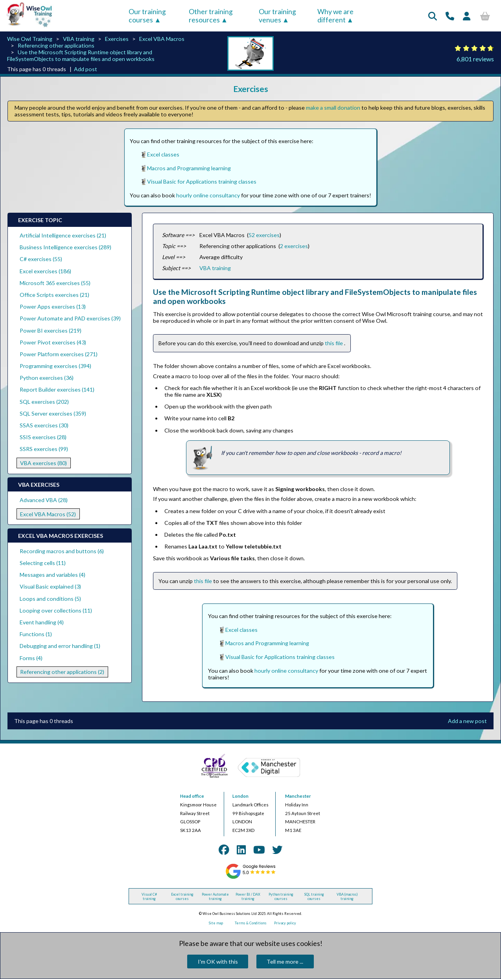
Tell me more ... (285, 961)
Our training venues (277, 15)
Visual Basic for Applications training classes (201, 181)
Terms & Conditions (251, 923)
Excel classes (163, 154)
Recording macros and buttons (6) (62, 551)
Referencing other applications (56, 45)
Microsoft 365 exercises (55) (55, 283)
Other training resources (211, 15)
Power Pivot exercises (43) (53, 342)
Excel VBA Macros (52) (48, 514)
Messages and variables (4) (52, 574)
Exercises (117, 38)
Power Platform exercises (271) (59, 354)
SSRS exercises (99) (44, 448)
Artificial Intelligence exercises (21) (63, 235)
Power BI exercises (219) (50, 330)
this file (334, 343)
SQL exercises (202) (44, 401)
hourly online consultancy (208, 195)
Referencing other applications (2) (62, 671)
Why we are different (335, 15)
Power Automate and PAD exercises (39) (70, 318)
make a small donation (333, 107)
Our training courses (147, 15)
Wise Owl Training (29, 38)
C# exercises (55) (41, 259)
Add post (85, 69)
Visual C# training (149, 896)
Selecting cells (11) (43, 562)
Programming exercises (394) (55, 366)
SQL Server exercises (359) (53, 413)
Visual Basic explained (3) (50, 586)
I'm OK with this (218, 961)
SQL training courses (314, 896)
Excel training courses (182, 896)
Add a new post (467, 721)
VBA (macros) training (347, 896)
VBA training (78, 38)
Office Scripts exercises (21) (54, 294)
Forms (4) (31, 658)
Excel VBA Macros (161, 38)
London (240, 796)
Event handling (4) (42, 622)
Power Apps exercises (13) (53, 306)
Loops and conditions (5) (50, 598)
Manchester (298, 796)
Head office (192, 796)
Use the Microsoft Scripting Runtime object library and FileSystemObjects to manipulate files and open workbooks (81, 55)
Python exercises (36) (47, 377)
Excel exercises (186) (45, 271)
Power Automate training (215, 896)
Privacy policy (285, 923)
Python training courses (281, 896)
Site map (216, 923)
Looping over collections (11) (56, 610)
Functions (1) (36, 634)
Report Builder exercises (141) (57, 389)
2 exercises (294, 246)
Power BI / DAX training (248, 896)
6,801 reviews (475, 59)
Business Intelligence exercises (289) (65, 247)
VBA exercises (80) (43, 463)
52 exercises (264, 235)
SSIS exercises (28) (43, 437)
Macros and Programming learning (189, 168)
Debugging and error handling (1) (60, 645)
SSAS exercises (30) (44, 425)
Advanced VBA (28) (44, 500)
